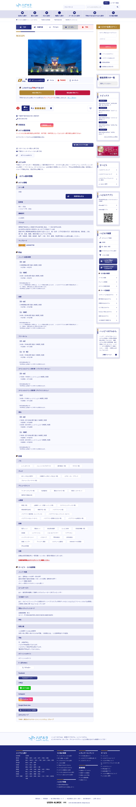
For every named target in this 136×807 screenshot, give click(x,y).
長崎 (35, 776)
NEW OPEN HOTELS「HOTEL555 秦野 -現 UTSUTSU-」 (108, 103)
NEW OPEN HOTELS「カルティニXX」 (108, 110)
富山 (31, 764)
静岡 (35, 767)
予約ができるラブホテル (64, 765)
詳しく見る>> (72, 98)
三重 (39, 767)
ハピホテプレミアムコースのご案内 (108, 179)
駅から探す (34, 14)
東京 (27, 760)
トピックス (104, 96)
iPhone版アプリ (108, 205)
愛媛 (35, 774)
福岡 (27, 776)
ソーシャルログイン (107, 54)
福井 (35, 764)
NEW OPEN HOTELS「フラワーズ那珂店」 (108, 117)
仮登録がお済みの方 (107, 66)
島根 (39, 771)
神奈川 (31, 760)
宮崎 (47, 776)
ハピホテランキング (108, 170)
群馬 (53, 760)
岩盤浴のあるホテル (108, 303)
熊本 (39, 776)
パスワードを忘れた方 (108, 58)
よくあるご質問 (108, 184)
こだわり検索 (104, 255)
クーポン (69, 27)
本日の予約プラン (37, 93)
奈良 (43, 769)
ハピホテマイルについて (108, 174)
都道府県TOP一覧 (107, 78)
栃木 (44, 760)
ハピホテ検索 (105, 233)
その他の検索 (113, 14)
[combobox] (100, 7)
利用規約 (45, 798)
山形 (35, 758)
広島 (31, 771)
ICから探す (46, 14)
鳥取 (35, 771)
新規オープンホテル (85, 770)
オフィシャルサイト (26, 155)
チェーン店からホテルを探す (65, 774)
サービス (103, 165)
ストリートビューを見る (28, 710)
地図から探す (59, 14)
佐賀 (31, 776)
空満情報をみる (47, 125)
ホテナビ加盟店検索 (108, 286)
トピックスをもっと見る (110, 136)
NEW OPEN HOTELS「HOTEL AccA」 (107, 132)
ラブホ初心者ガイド (85, 756)
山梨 (31, 762)
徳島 (31, 774)
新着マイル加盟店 (84, 773)
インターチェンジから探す (64, 756)
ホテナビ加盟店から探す (64, 770)
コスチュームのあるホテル (108, 294)
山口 (43, 771)
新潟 (27, 762)
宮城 (43, 758)
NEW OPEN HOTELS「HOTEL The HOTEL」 (108, 124)
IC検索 (102, 242)
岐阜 (31, 767)
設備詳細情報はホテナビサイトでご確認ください (34, 560)
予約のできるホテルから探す (94, 14)
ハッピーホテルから (108, 331)
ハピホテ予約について (107, 760)
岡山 (27, 771)
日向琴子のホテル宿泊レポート (65, 787)
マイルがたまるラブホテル (64, 767)
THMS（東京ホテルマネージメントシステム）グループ (36, 719)
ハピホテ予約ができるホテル (107, 261)
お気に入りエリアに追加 (81, 145)
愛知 (27, 767)
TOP (23, 27)
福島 (47, 758)
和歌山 (48, 769)
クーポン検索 (108, 277)
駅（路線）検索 (104, 246)
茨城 (48, 760)
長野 (35, 762)
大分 (43, 776)
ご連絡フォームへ (107, 354)
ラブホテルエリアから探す (107, 251)
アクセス (53, 27)
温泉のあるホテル (108, 316)
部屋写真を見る (76, 196)
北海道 (27, 755)
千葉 (40, 760)
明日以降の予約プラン (73, 93)
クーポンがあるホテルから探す (65, 772)
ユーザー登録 (114, 3)
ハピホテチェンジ (106, 766)
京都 (35, 769)
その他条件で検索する (108, 320)
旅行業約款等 (87, 798)
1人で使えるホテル (108, 307)
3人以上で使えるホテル (108, 311)
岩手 (39, 758)
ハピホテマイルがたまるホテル (107, 267)
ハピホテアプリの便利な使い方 (87, 758)
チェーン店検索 (108, 282)
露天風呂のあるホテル (108, 299)
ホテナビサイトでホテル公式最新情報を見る (30, 137)
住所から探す (22, 14)
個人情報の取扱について (57, 798)
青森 (27, 758)
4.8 (32, 108)
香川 (27, 774)
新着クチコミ (83, 780)
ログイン (108, 47)
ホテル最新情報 (83, 777)
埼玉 (36, 760)
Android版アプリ (108, 209)
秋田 (31, 758)
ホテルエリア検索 (105, 238)
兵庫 (31, 769)
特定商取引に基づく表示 (73, 798)
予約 (85, 27)
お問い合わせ (97, 798)
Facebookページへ (27, 678)
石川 (27, 764)
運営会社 (37, 798)
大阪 (27, 769)
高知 (39, 774)
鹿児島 (52, 776)
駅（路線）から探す (63, 758)
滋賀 (39, 769)
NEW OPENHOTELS (62, 784)
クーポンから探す (74, 14)
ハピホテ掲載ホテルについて (109, 773)
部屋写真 (38, 27)
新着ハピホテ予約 (84, 775)
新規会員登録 (106, 62)
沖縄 (27, 778)
